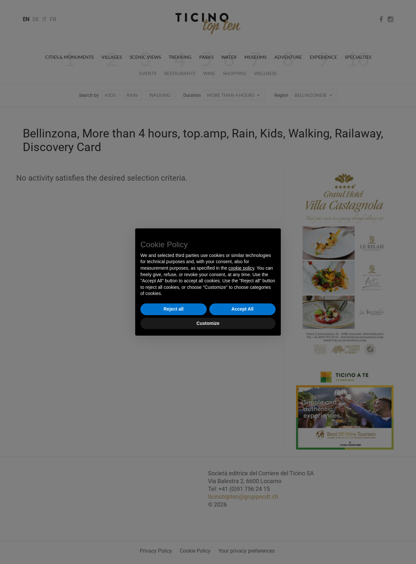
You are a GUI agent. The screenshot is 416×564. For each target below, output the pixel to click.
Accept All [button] (242, 309)
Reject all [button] (173, 309)
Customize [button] (208, 323)
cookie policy (241, 268)
